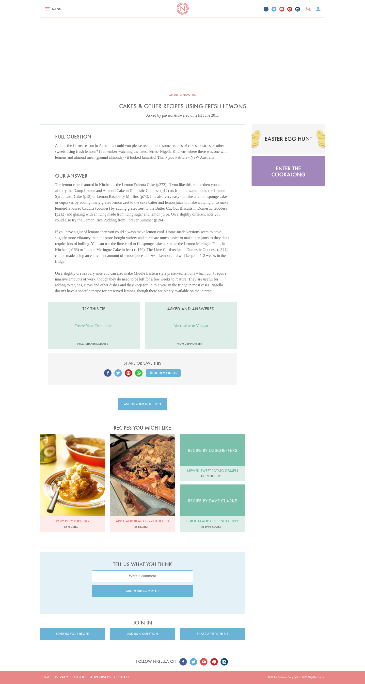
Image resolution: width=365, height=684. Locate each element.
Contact (121, 677)
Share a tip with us (212, 634)
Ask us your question (142, 404)
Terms (46, 677)
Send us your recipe (72, 634)
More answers (182, 95)
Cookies (79, 677)
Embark (282, 677)
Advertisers (100, 677)
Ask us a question (142, 634)
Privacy (61, 677)
